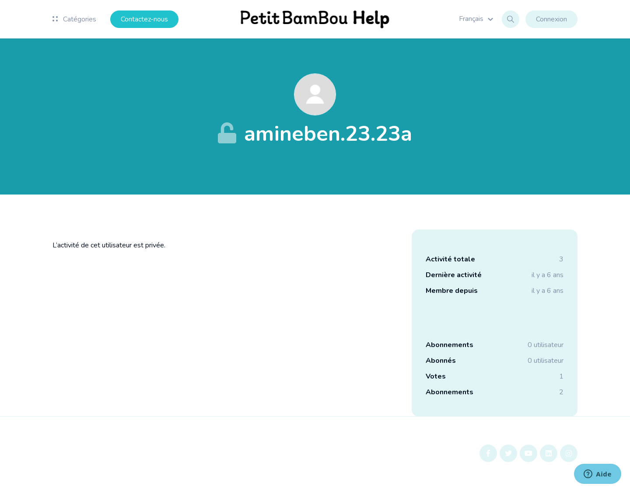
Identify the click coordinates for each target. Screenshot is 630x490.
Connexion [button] (551, 19)
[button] (477, 19)
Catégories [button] (74, 19)
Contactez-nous (144, 19)
